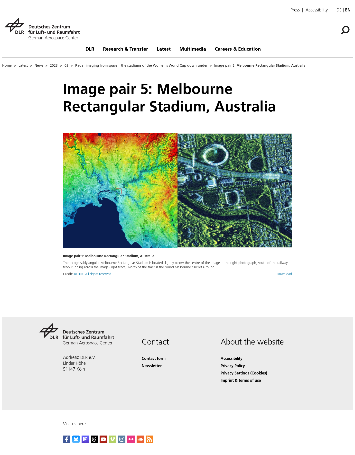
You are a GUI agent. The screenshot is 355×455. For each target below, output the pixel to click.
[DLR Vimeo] (112, 441)
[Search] (345, 30)
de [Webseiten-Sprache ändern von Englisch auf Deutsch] (339, 10)
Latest (164, 49)
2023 (54, 65)
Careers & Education (238, 49)
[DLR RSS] (149, 441)
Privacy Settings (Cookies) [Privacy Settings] (244, 372)
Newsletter (152, 365)
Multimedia (192, 49)
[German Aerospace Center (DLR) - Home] (44, 29)
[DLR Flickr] (131, 441)
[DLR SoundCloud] (140, 441)
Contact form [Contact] (154, 358)
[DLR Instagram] (121, 441)
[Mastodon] (85, 441)
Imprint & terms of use (241, 380)
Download (284, 274)
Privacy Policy (233, 365)
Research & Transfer (125, 49)
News (39, 65)
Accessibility (317, 10)
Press (295, 10)
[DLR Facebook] (66, 441)
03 (66, 65)
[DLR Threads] (94, 441)
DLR (89, 49)
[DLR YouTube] (103, 441)
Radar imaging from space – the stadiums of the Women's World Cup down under (141, 65)
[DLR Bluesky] (76, 441)
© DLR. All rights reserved (92, 274)
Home (7, 65)
